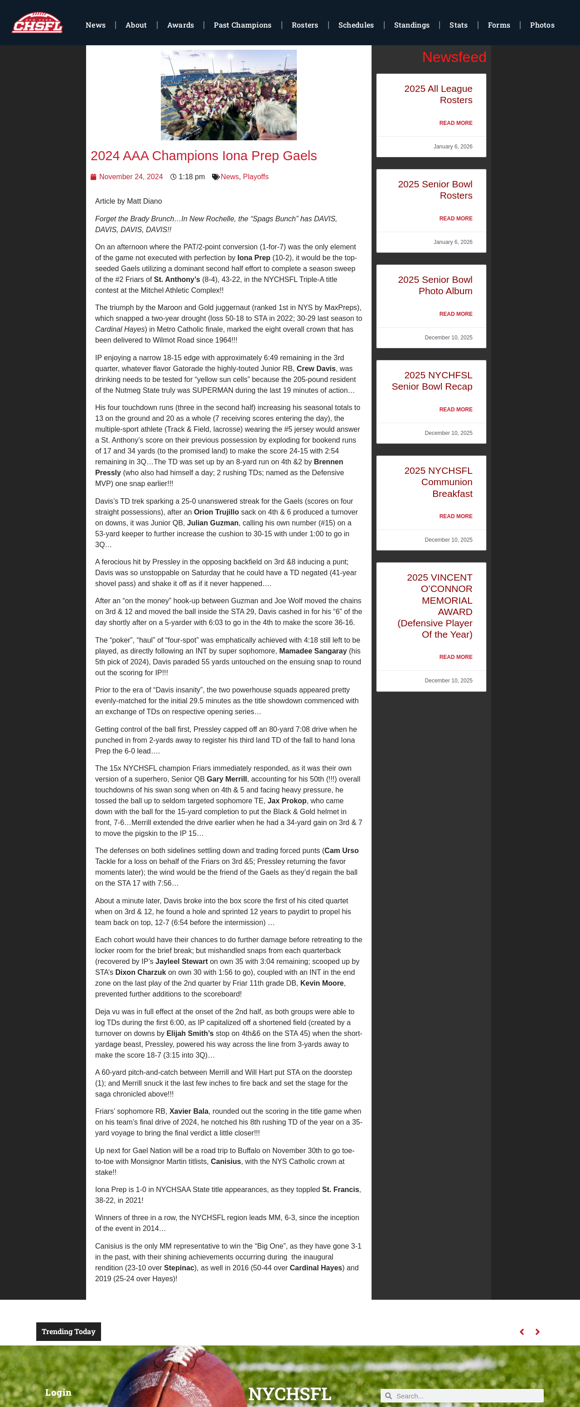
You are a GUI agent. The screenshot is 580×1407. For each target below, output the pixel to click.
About (136, 24)
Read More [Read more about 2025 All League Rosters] (456, 123)
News (96, 24)
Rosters (305, 24)
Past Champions (242, 24)
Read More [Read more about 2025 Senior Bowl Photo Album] (456, 314)
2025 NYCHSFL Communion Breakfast (438, 481)
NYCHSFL (290, 1393)
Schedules (356, 24)
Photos (542, 24)
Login (58, 1392)
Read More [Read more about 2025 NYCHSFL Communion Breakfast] (456, 516)
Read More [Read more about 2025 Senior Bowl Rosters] (456, 218)
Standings (412, 24)
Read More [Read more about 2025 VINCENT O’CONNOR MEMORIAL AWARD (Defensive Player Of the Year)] (456, 657)
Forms (499, 24)
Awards (180, 24)
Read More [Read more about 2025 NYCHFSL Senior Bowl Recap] (456, 409)
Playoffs (256, 177)
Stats (459, 24)
